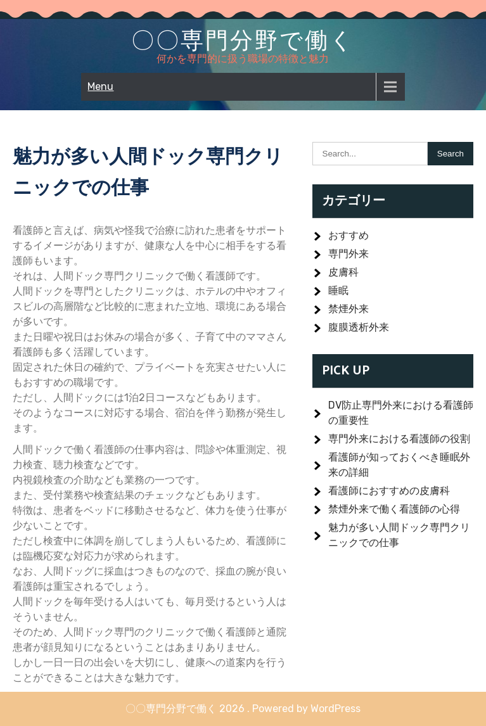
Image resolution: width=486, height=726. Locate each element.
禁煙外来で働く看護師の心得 (394, 509)
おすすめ (348, 235)
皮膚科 (343, 272)
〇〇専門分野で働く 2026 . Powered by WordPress (243, 709)
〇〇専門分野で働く (243, 39)
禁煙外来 (348, 309)
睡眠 (338, 290)
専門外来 (348, 254)
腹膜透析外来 (358, 327)
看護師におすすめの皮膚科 (389, 491)
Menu (100, 86)
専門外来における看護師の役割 (399, 439)
